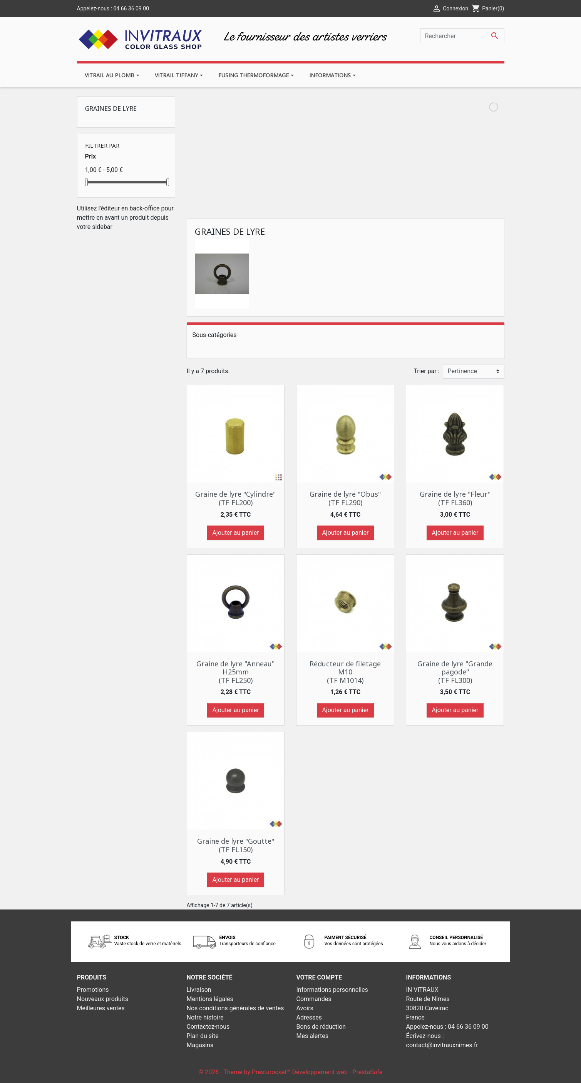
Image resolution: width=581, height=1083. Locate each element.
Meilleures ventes (101, 1008)
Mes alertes (312, 1036)
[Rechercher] (462, 35)
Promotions (93, 989)
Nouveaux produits (103, 999)
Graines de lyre (111, 108)
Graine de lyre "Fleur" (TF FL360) (455, 498)
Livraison (199, 989)
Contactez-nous (208, 1026)
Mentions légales (210, 999)
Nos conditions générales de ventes (235, 1008)
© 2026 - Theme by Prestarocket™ (245, 1072)
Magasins (200, 1045)
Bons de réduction (321, 1026)
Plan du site (203, 1036)
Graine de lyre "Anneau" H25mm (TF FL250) (235, 672)
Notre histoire (205, 1017)
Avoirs (304, 1008)
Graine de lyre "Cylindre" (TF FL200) (235, 498)
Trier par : (426, 371)
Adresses (309, 1017)
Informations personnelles (332, 989)
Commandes (314, 999)
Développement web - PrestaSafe (337, 1072)
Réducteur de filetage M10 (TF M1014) (345, 672)
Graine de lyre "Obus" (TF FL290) (345, 498)
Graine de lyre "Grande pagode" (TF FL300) (454, 672)
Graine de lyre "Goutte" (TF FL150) (235, 845)
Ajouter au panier (235, 532)
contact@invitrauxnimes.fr (442, 1045)
